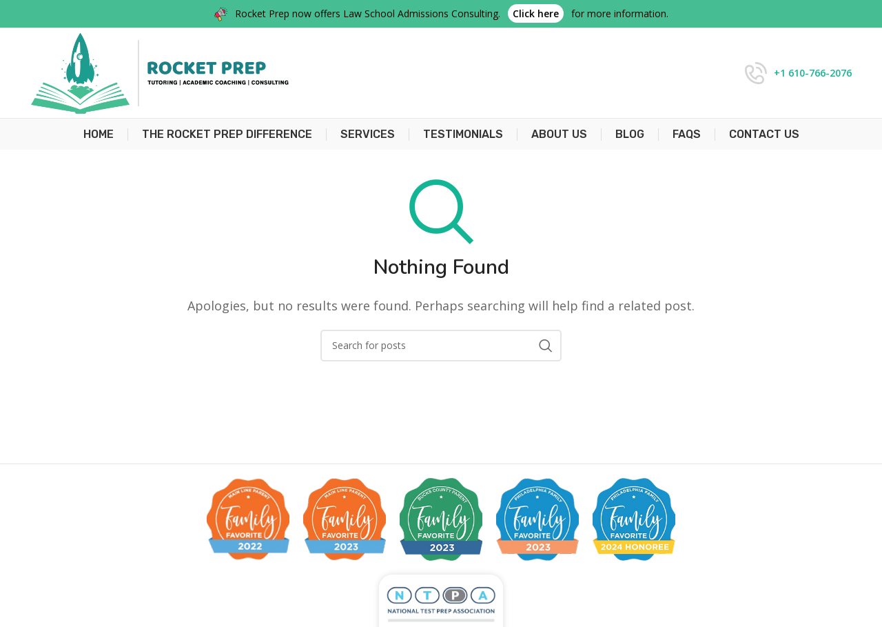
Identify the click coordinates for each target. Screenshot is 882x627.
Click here (536, 13)
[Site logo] (159, 71)
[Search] (441, 345)
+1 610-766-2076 (813, 72)
